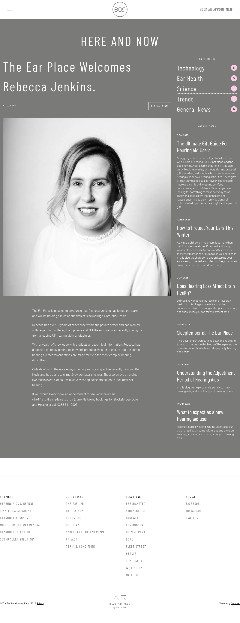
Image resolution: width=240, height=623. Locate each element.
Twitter (192, 518)
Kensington (134, 525)
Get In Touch (76, 518)
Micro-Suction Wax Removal (20, 525)
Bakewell (133, 518)
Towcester (134, 561)
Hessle (131, 553)
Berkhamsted (136, 503)
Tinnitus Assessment (16, 511)
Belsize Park (135, 532)
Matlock (132, 575)
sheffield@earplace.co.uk (52, 399)
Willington (134, 568)
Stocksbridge (136, 511)
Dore (129, 539)
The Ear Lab (75, 503)
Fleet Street (136, 546)
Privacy (71, 539)
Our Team (73, 525)
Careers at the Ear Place (85, 532)
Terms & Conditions (81, 546)
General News (159, 106)
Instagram (193, 511)
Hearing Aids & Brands (17, 503)
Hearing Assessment (15, 518)
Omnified (235, 603)
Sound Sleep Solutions (17, 539)
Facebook (193, 503)
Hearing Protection (15, 532)
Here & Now (75, 511)
